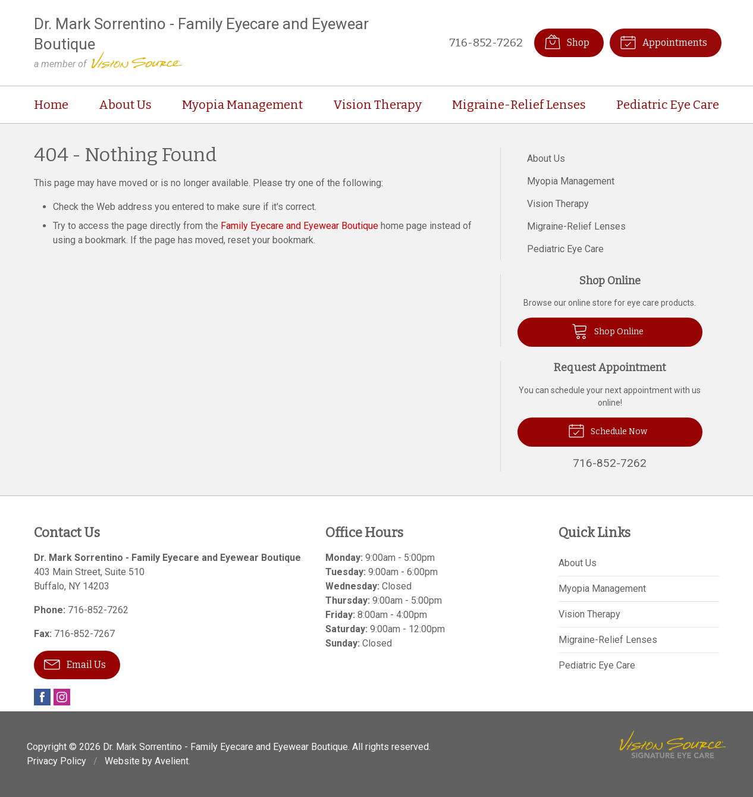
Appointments (663, 41)
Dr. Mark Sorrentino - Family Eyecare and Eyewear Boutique (225, 746)
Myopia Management (242, 105)
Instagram (62, 697)
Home (51, 105)
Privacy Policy (56, 761)
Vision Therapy (377, 105)
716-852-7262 (486, 42)
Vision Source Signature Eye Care (672, 744)
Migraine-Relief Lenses (519, 105)
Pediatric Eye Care (667, 105)
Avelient (172, 761)
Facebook (42, 697)
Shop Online (608, 330)
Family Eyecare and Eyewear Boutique (299, 225)
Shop (566, 41)
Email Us (75, 663)
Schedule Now (607, 430)
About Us (125, 105)
